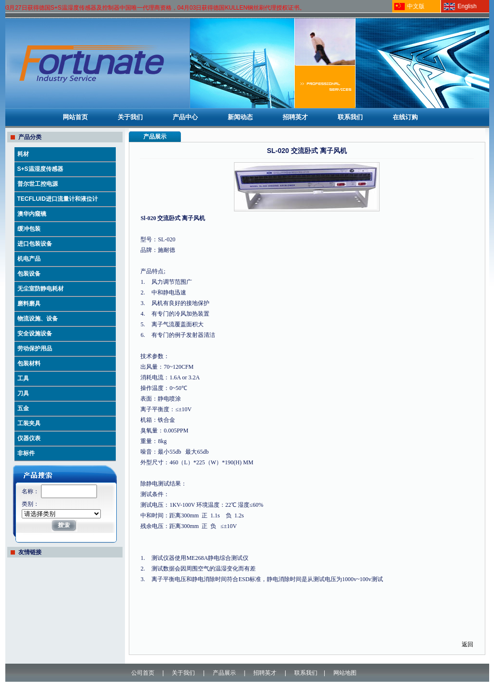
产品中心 (185, 117)
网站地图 (345, 672)
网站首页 (75, 117)
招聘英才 (295, 117)
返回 (467, 644)
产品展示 (224, 672)
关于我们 (130, 117)
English (467, 6)
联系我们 (350, 117)
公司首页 (142, 672)
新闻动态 (240, 117)
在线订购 (405, 117)
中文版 (416, 6)
